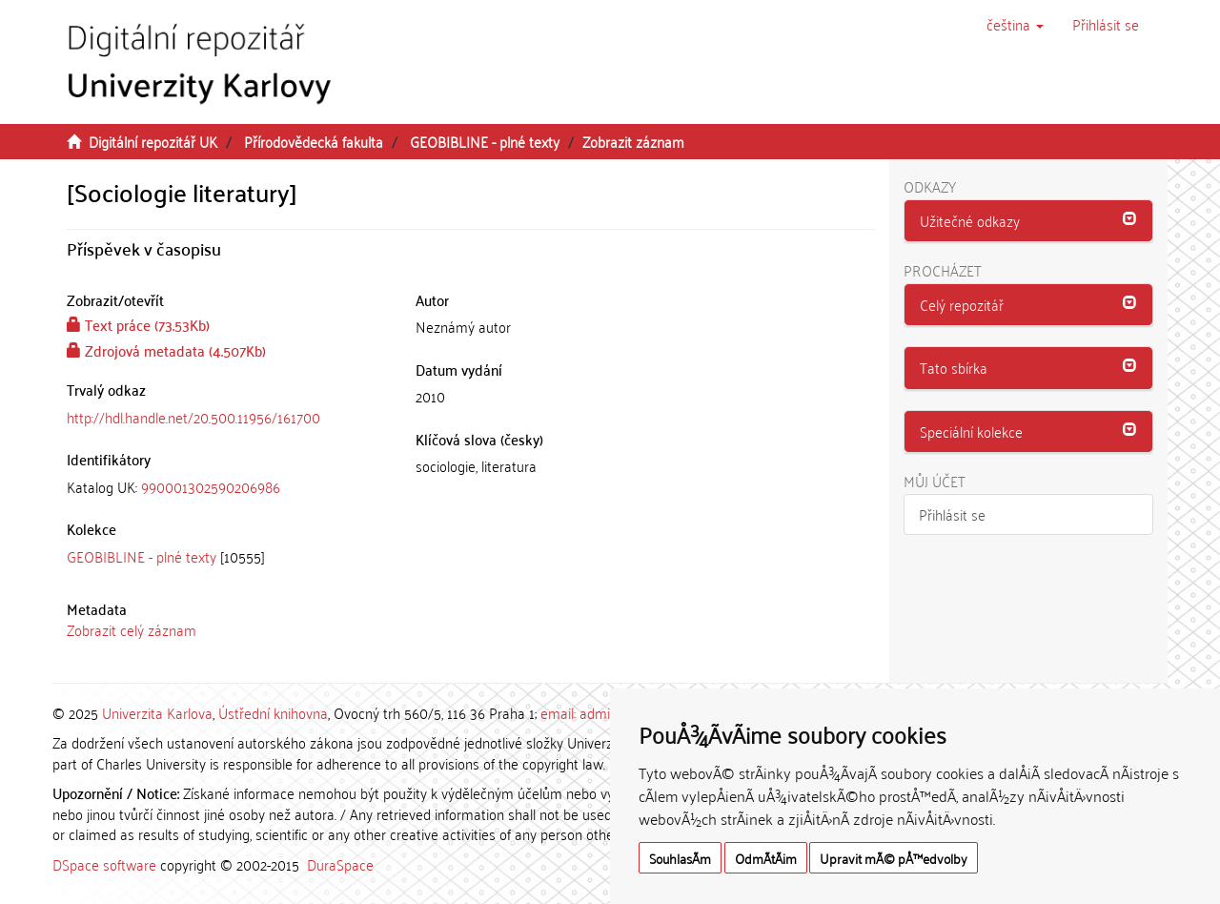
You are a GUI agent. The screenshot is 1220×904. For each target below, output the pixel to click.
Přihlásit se (952, 514)
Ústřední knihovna (273, 712)
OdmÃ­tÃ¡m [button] (766, 858)
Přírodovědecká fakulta (313, 141)
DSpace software (104, 864)
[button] (1015, 24)
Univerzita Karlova (157, 712)
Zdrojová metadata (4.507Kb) (166, 350)
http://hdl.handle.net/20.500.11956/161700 (193, 416)
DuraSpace (340, 864)
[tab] (227, 487)
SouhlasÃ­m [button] (680, 858)
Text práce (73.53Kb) (138, 324)
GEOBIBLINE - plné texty (484, 141)
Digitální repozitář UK (153, 141)
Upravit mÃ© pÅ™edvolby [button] (893, 858)
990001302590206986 (210, 486)
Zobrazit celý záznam (131, 629)
